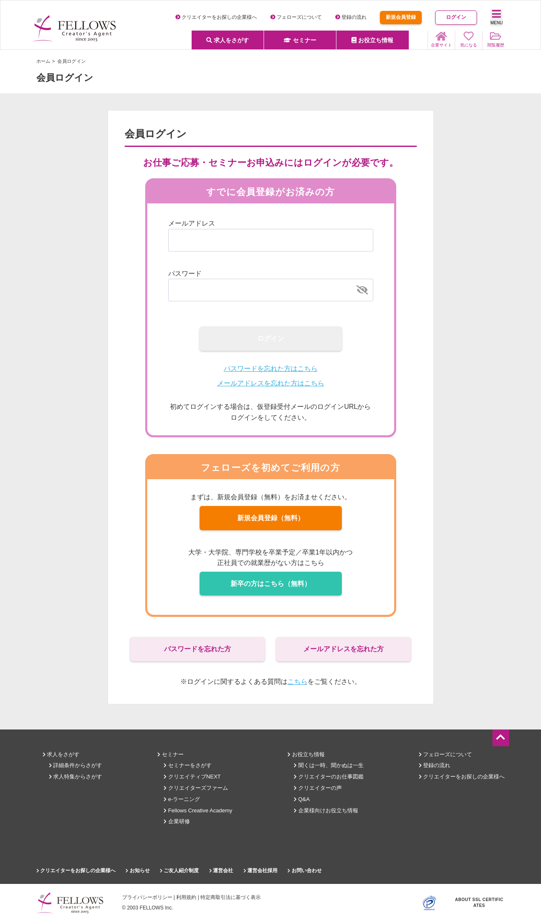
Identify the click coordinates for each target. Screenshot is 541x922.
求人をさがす (227, 40)
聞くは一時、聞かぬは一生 (329, 765)
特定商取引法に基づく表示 (230, 897)
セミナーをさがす (188, 765)
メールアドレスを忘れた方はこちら (270, 383)
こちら (297, 681)
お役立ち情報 (372, 40)
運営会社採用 (260, 870)
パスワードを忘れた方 (197, 648)
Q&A (302, 799)
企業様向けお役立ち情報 (326, 810)
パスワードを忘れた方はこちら (271, 368)
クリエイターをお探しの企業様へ (216, 17)
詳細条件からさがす (76, 765)
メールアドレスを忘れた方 (343, 648)
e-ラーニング (182, 799)
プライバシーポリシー (147, 897)
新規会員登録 (401, 17)
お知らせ (137, 870)
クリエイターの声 (318, 788)
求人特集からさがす (76, 776)
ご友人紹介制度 (179, 870)
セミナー (300, 40)
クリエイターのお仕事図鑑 (329, 776)
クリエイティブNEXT (192, 776)
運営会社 (221, 870)
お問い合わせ (304, 870)
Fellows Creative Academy (198, 810)
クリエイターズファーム (196, 788)
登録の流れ (351, 17)
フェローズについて (296, 17)
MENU (496, 17)
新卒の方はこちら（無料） (271, 583)
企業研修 (177, 821)
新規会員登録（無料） (270, 517)
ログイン (456, 17)
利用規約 (186, 897)
